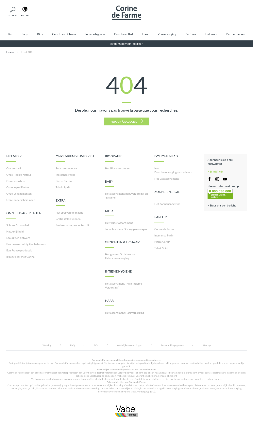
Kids (40, 34)
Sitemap (206, 345)
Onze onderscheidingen (20, 200)
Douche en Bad (123, 34)
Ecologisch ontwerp (18, 237)
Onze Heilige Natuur (18, 174)
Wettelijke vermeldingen (129, 345)
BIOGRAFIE (113, 158)
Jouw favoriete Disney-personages (126, 229)
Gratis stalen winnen (68, 218)
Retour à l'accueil (126, 121)
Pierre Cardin (64, 181)
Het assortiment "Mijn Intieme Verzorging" (123, 285)
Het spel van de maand (69, 212)
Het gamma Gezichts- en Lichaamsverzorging (120, 256)
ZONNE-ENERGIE (167, 193)
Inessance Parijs (65, 174)
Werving (46, 345)
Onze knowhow (15, 181)
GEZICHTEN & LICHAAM (122, 244)
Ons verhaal (13, 168)
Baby (25, 34)
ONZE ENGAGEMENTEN (24, 215)
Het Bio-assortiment (117, 168)
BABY (109, 183)
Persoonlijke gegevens (172, 345)
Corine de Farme (164, 229)
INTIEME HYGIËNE (118, 273)
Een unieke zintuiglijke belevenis (26, 244)
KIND (109, 212)
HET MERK (14, 158)
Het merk (211, 34)
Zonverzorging (167, 34)
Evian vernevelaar (66, 168)
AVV (96, 345)
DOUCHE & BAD (166, 158)
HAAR (109, 302)
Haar (145, 34)
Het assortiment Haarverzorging (124, 312)
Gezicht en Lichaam (64, 34)
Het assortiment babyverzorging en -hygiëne (126, 195)
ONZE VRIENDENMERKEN (75, 158)
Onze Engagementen (19, 193)
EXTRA (60, 202)
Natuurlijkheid (15, 231)
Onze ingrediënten (17, 187)
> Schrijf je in (216, 171)
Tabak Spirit (63, 187)
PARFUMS (161, 218)
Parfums (190, 34)
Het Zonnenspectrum (167, 203)
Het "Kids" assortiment (119, 222)
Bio (10, 34)
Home (10, 52)
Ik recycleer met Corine (20, 256)
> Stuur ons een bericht (222, 205)
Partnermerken (235, 34)
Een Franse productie (19, 250)
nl (27, 15)
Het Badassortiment (166, 178)
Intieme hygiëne (95, 34)
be (22, 15)
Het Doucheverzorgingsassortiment (173, 170)
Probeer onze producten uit (72, 225)
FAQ (72, 345)
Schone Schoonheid (18, 225)
